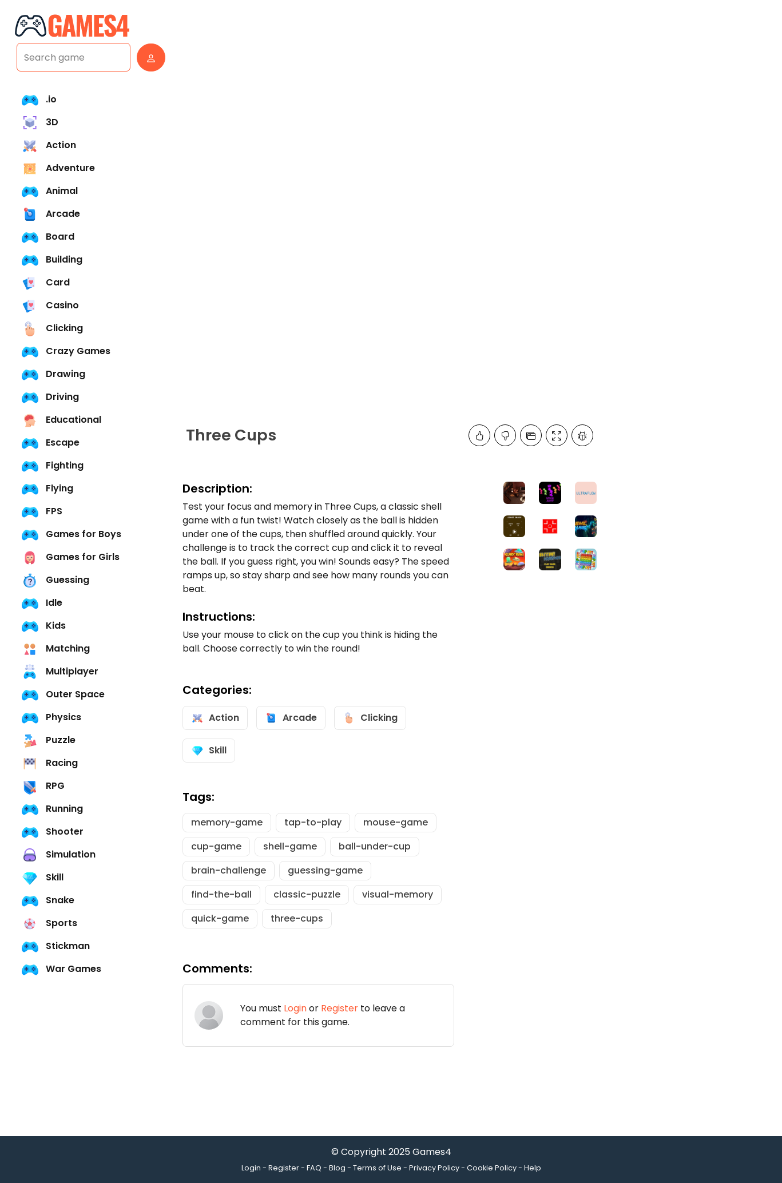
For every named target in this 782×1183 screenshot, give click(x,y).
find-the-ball (221, 894)
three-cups (297, 918)
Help (532, 1168)
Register (339, 1008)
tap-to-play (313, 822)
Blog (337, 1168)
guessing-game (325, 870)
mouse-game (395, 822)
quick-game (220, 918)
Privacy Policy (434, 1168)
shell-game (290, 846)
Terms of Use (377, 1168)
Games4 (431, 1151)
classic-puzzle (306, 894)
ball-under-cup (375, 846)
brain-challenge (228, 870)
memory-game (227, 822)
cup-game (216, 846)
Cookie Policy (492, 1168)
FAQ (314, 1168)
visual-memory (397, 894)
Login (295, 1008)
